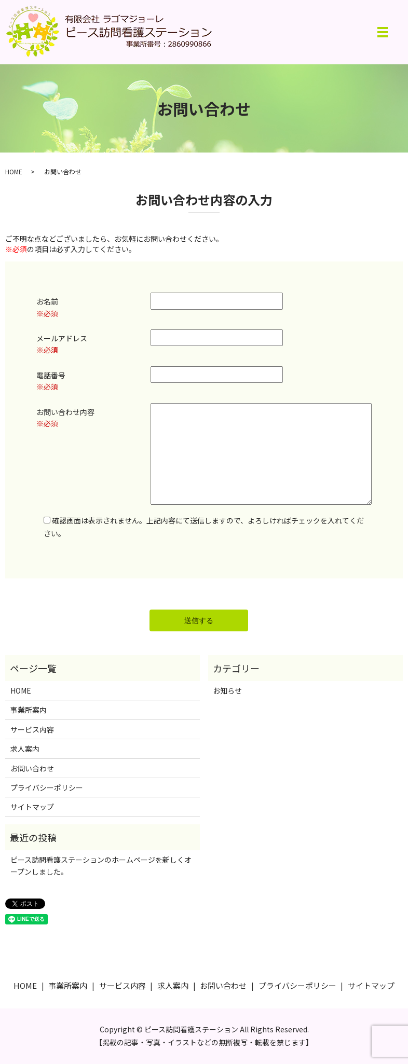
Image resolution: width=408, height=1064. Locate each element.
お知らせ (227, 690)
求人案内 (24, 748)
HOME (13, 171)
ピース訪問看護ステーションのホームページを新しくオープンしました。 (101, 865)
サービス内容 (32, 729)
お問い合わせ (32, 768)
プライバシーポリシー (46, 787)
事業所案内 (28, 709)
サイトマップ (32, 807)
